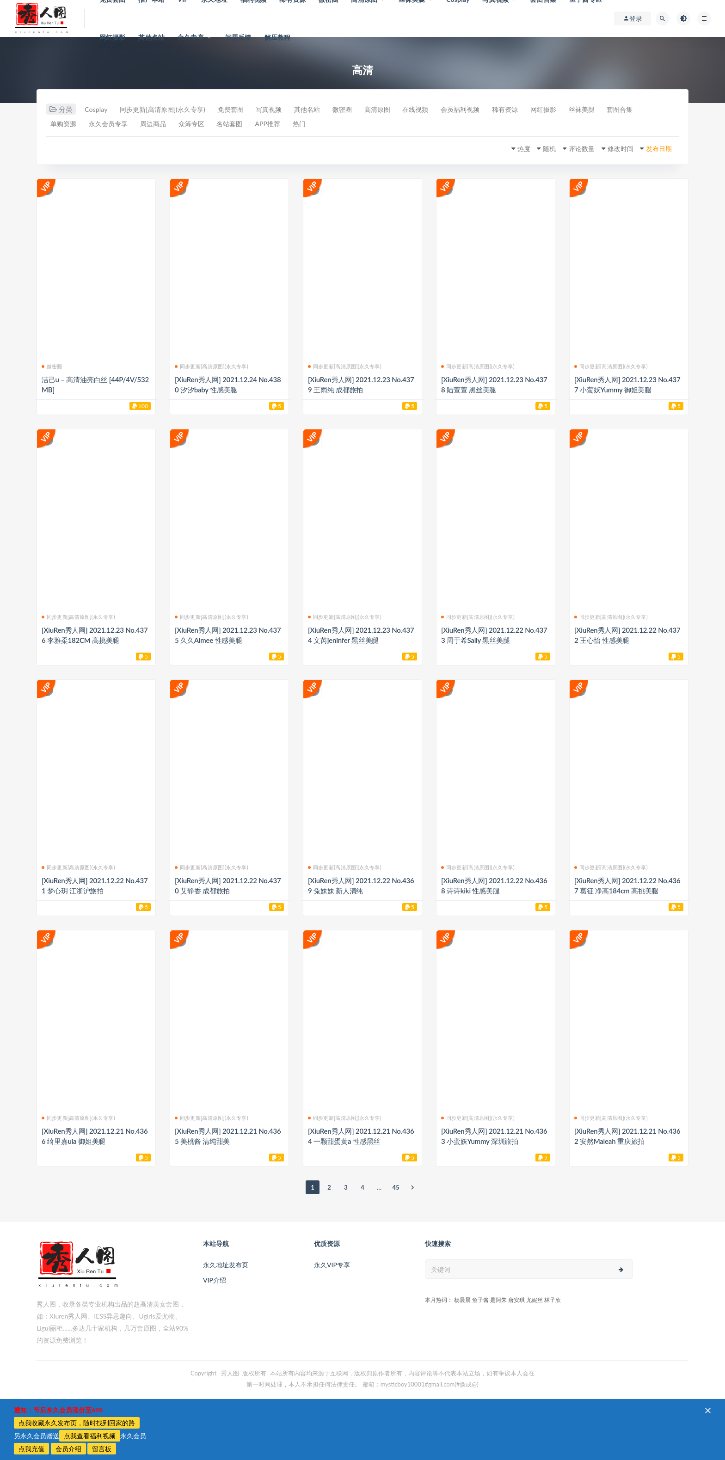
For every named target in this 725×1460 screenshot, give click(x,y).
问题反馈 (238, 37)
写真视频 (287, 109)
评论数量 (570, 149)
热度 (505, 149)
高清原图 (407, 109)
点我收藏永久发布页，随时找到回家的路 (76, 1423)
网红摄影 (112, 37)
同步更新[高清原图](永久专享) (169, 109)
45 (395, 1187)
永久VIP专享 (332, 1265)
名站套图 (292, 124)
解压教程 (277, 37)
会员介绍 (68, 1449)
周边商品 (207, 124)
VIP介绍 (214, 1280)
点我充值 (31, 1449)
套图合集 (65, 124)
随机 (534, 149)
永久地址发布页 (225, 1265)
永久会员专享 (157, 124)
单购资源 (108, 124)
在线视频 (450, 109)
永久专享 (191, 37)
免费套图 (244, 109)
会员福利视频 (499, 109)
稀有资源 (549, 109)
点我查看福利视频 (90, 1436)
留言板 (101, 1449)
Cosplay (98, 109)
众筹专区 (249, 124)
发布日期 (656, 149)
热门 (369, 124)
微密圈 (368, 109)
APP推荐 (333, 124)
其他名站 (151, 37)
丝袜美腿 (634, 109)
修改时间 (613, 149)
